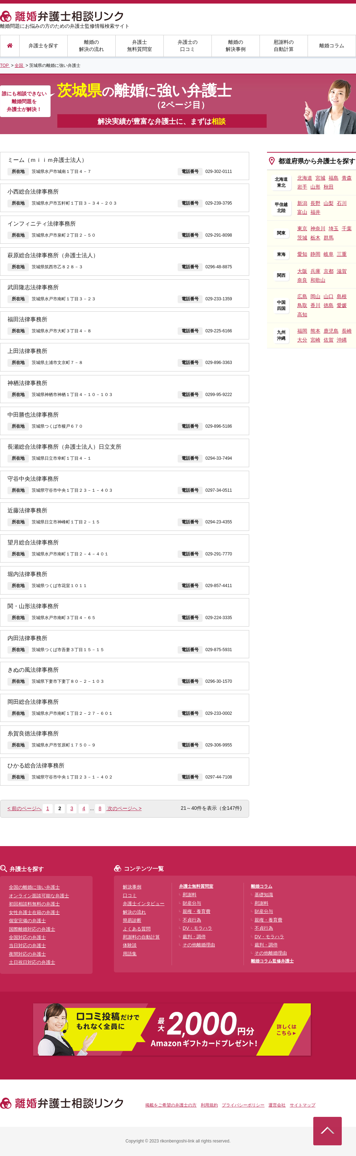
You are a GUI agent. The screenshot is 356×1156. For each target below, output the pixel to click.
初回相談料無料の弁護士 (34, 904)
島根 (342, 296)
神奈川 (317, 228)
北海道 (304, 178)
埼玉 (334, 228)
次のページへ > (124, 808)
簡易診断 (132, 920)
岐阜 (329, 254)
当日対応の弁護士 (27, 945)
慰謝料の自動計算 (284, 45)
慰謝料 (190, 894)
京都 (329, 271)
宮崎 (315, 340)
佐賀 (329, 340)
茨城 (302, 238)
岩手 (302, 187)
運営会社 (277, 1105)
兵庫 (315, 271)
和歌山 (317, 280)
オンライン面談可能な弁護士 (39, 895)
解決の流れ (134, 912)
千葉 (347, 228)
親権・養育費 (196, 911)
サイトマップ (302, 1105)
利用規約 (209, 1105)
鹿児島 (331, 331)
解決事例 (132, 887)
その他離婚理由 (199, 945)
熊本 (315, 331)
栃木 (315, 238)
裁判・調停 (194, 936)
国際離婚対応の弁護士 (32, 929)
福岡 (302, 331)
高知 (302, 314)
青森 (347, 178)
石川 (342, 203)
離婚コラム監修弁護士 (272, 961)
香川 (315, 305)
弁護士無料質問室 (139, 45)
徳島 (329, 305)
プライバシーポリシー (243, 1105)
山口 (329, 296)
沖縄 (342, 340)
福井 (315, 212)
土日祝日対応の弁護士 (32, 962)
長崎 (347, 331)
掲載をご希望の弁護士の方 (171, 1105)
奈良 (302, 280)
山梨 (329, 203)
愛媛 (342, 305)
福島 (334, 178)
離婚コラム (331, 45)
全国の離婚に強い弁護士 (34, 887)
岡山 (315, 296)
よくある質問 (137, 928)
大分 (302, 340)
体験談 (130, 945)
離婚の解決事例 (236, 45)
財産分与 (192, 903)
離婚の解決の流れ (91, 45)
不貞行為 (192, 920)
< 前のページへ (24, 808)
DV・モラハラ (197, 928)
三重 (342, 254)
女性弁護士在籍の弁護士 (34, 912)
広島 (302, 296)
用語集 (130, 953)
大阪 (302, 271)
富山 (302, 212)
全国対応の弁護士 (27, 937)
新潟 (302, 203)
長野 (315, 203)
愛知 (302, 254)
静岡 (315, 254)
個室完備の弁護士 (27, 920)
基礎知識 (264, 894)
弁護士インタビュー (143, 903)
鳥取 (302, 305)
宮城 (320, 178)
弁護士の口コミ (188, 45)
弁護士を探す (43, 45)
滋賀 (342, 271)
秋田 (329, 187)
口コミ (130, 895)
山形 (315, 187)
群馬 (329, 238)
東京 (302, 228)
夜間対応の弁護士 (27, 954)
